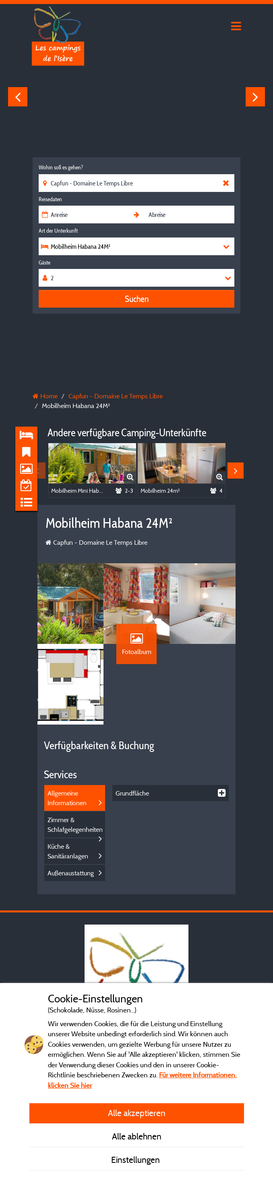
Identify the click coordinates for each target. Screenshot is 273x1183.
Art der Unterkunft (58, 230)
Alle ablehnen (136, 1136)
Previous (17, 96)
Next (255, 96)
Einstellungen (136, 1159)
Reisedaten (50, 199)
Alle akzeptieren (136, 1113)
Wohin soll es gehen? (61, 167)
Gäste (44, 262)
